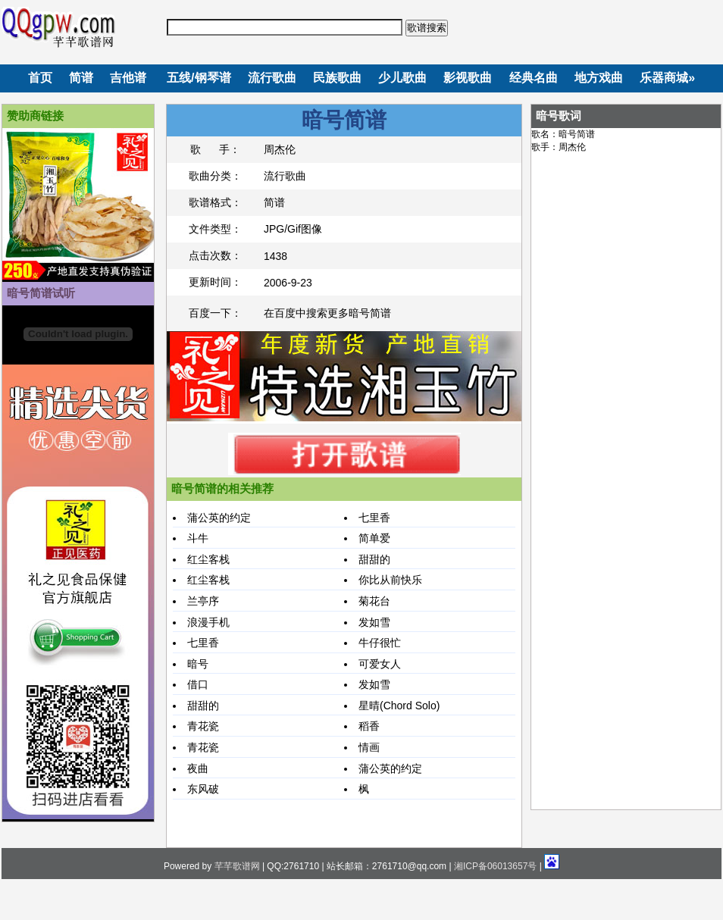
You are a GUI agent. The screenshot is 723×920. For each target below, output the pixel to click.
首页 (40, 77)
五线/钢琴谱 (198, 77)
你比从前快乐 (390, 580)
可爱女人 (379, 664)
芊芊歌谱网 (237, 866)
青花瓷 (203, 726)
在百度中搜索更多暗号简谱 (327, 313)
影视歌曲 (467, 77)
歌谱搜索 (426, 27)
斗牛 (197, 538)
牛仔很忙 (379, 643)
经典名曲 (533, 77)
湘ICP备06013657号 (495, 866)
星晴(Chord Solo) (399, 705)
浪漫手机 (208, 622)
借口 (197, 684)
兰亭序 (203, 601)
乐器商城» (667, 77)
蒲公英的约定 (219, 518)
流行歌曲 (272, 77)
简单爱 (374, 538)
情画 (369, 747)
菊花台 (374, 601)
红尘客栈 (208, 559)
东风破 (203, 789)
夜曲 (197, 768)
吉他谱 (128, 77)
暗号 (197, 664)
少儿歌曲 (402, 77)
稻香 (369, 726)
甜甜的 (374, 559)
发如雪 (374, 622)
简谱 (81, 77)
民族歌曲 (337, 77)
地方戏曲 (598, 77)
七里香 (374, 518)
